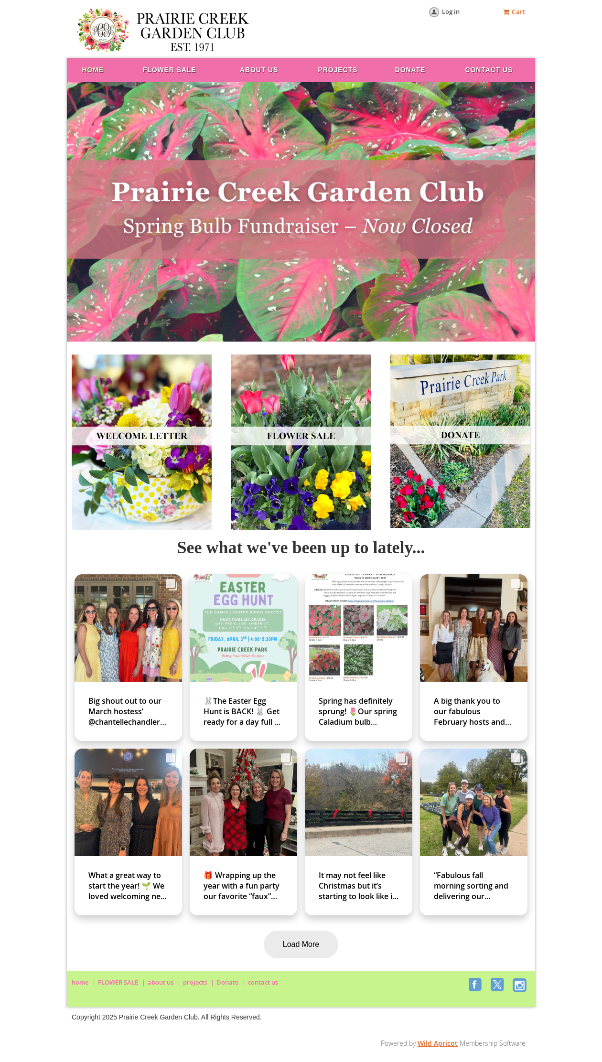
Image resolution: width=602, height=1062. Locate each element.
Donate (227, 982)
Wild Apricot (438, 1043)
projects (195, 982)
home (80, 982)
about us (160, 982)
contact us (263, 982)
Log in (451, 11)
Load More (301, 944)
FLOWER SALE (118, 982)
